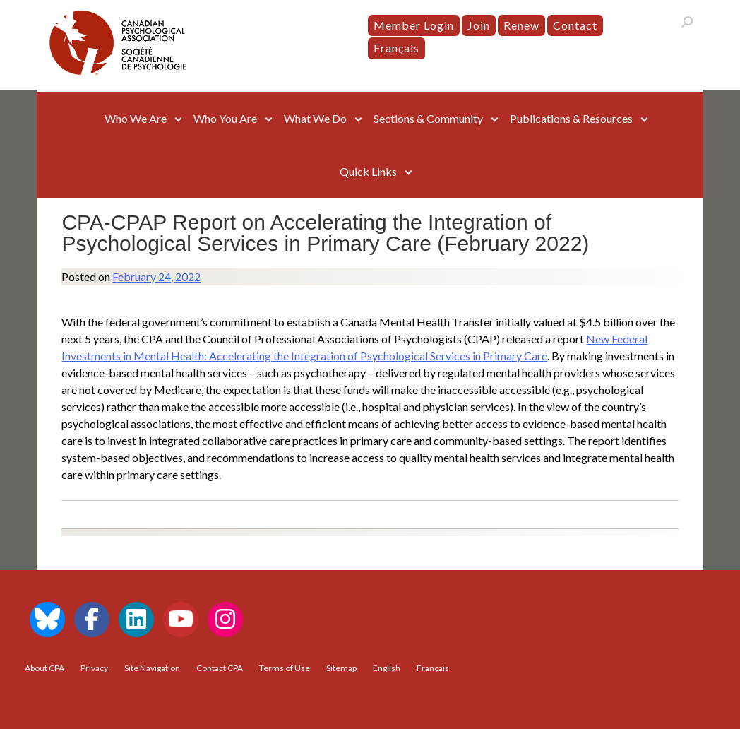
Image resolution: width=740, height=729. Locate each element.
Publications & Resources (571, 118)
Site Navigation (152, 668)
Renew (521, 25)
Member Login (414, 25)
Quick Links (368, 171)
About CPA (44, 668)
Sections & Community (428, 118)
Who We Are (136, 118)
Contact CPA (219, 668)
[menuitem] (396, 48)
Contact (575, 25)
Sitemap (341, 668)
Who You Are (225, 118)
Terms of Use (284, 668)
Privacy (94, 668)
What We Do (315, 118)
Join (478, 25)
